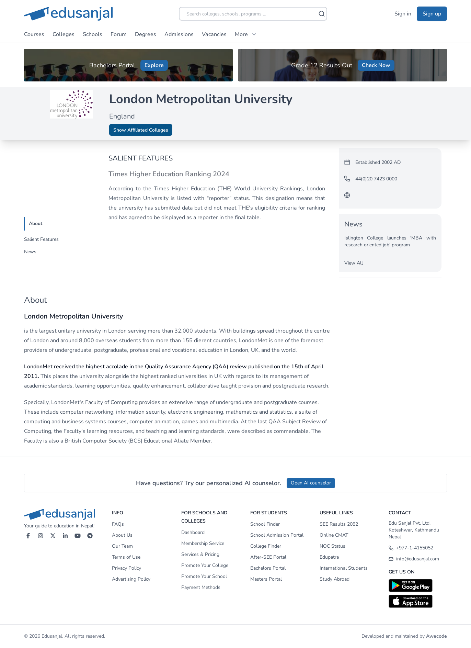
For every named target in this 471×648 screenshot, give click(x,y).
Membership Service (202, 543)
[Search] (321, 13)
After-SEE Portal (268, 557)
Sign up (432, 14)
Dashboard (193, 532)
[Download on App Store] (418, 601)
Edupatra (329, 557)
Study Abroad (334, 579)
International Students (344, 568)
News (30, 251)
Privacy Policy (126, 568)
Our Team (122, 546)
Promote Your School (204, 576)
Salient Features (41, 239)
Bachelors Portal (268, 568)
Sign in (402, 14)
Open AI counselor (311, 483)
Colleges (63, 34)
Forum (119, 34)
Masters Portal (266, 579)
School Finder (265, 524)
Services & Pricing (200, 554)
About (35, 223)
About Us (122, 535)
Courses (34, 34)
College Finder (265, 546)
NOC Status (332, 546)
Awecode (436, 636)
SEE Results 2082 (339, 524)
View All (353, 263)
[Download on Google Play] (418, 585)
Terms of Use (126, 557)
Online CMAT (334, 535)
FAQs (118, 524)
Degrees (145, 34)
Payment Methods (200, 587)
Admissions (179, 34)
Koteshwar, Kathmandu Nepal (414, 533)
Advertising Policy (131, 579)
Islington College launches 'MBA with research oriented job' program (390, 241)
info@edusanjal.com (414, 559)
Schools (92, 34)
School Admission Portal (276, 535)
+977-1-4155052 (411, 548)
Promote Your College (204, 565)
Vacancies (214, 34)
